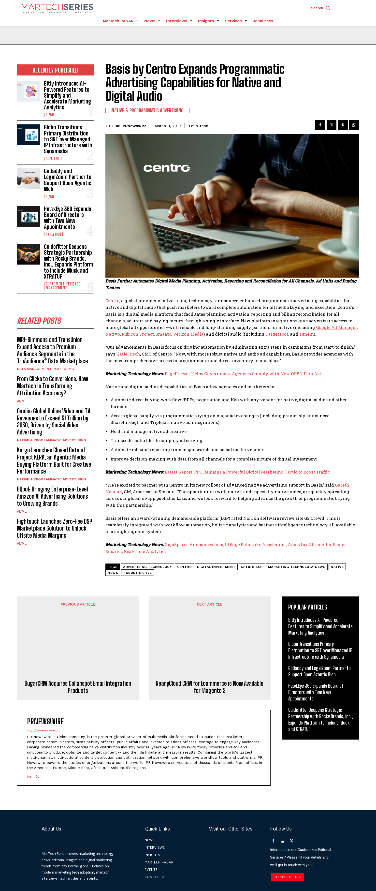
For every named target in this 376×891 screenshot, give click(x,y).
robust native (137, 573)
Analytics (53, 234)
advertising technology (147, 567)
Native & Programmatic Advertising (51, 440)
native (337, 567)
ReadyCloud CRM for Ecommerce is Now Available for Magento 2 (209, 636)
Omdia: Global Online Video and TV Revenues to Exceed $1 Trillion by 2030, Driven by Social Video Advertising (53, 421)
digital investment (216, 567)
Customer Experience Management (63, 286)
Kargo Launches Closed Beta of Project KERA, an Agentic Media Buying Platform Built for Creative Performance (54, 460)
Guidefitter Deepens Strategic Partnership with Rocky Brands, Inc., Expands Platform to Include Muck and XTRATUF (68, 261)
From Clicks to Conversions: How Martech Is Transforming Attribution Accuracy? (52, 386)
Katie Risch (128, 354)
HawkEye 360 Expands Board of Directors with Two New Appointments (67, 218)
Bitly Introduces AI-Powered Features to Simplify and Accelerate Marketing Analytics (67, 95)
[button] (322, 8)
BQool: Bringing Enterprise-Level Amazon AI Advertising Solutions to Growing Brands (52, 496)
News (113, 573)
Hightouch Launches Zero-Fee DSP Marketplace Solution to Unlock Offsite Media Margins (54, 528)
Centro (112, 300)
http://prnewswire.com (44, 680)
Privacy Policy (232, 868)
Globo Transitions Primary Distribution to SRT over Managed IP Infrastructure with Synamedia (68, 139)
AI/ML (50, 115)
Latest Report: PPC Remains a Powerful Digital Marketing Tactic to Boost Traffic (247, 472)
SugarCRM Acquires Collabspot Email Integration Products (78, 636)
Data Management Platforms (45, 369)
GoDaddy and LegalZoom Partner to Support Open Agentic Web (67, 180)
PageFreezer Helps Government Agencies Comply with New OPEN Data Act (243, 373)
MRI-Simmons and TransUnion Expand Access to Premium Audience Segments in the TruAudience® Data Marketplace (52, 350)
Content (53, 159)
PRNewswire (134, 126)
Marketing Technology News (297, 567)
